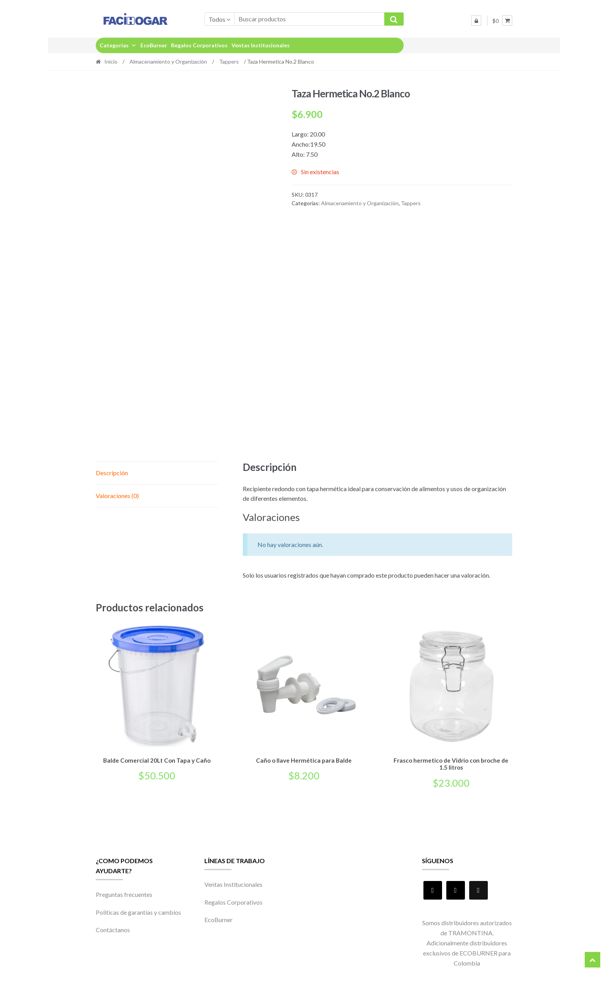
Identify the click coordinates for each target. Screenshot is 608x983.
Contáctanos (113, 928)
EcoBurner (153, 45)
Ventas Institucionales (260, 45)
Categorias (118, 45)
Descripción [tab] (112, 472)
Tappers (229, 61)
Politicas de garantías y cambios (138, 910)
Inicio (110, 61)
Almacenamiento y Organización (168, 61)
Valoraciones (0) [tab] (117, 495)
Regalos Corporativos (199, 45)
